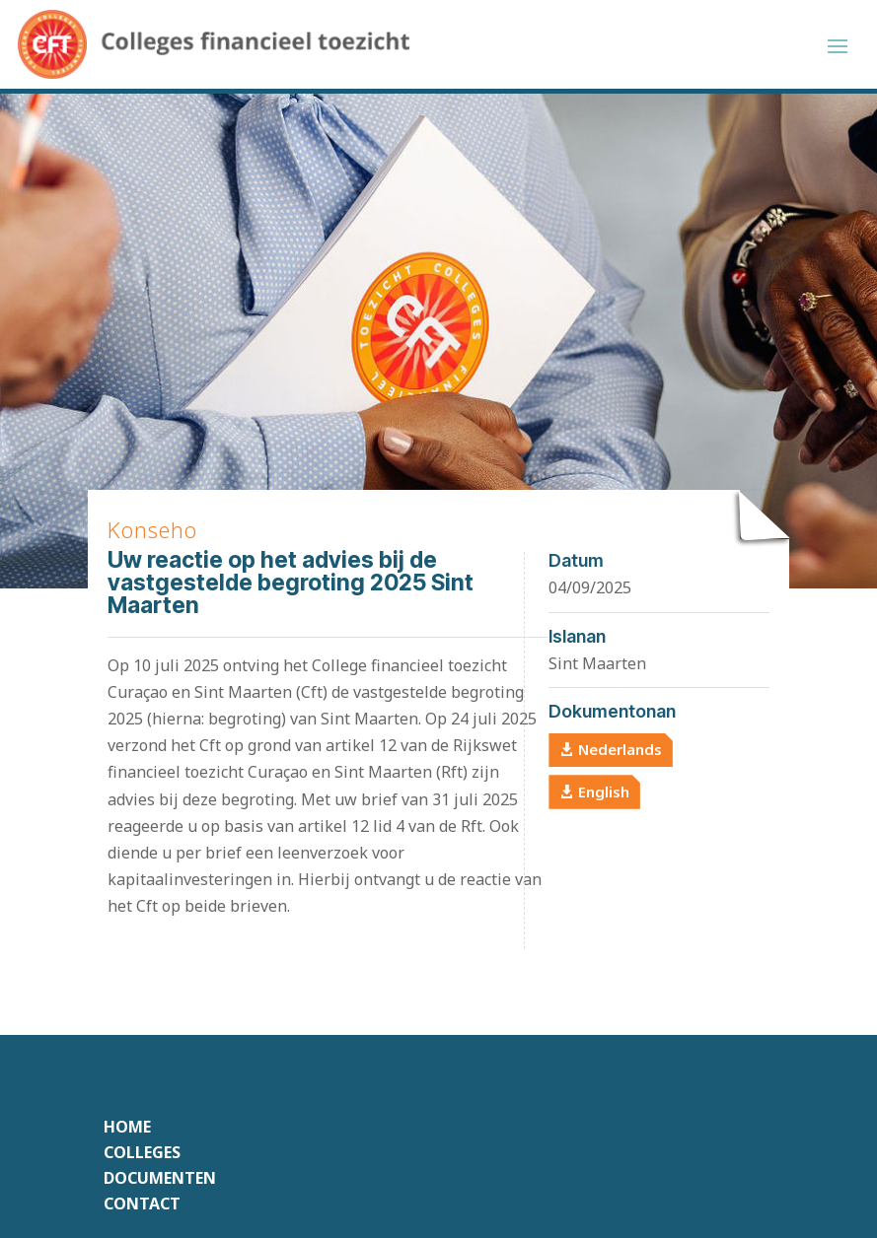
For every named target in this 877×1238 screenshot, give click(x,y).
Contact (142, 1203)
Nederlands (620, 749)
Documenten (160, 1178)
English (603, 791)
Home (127, 1126)
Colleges (142, 1152)
